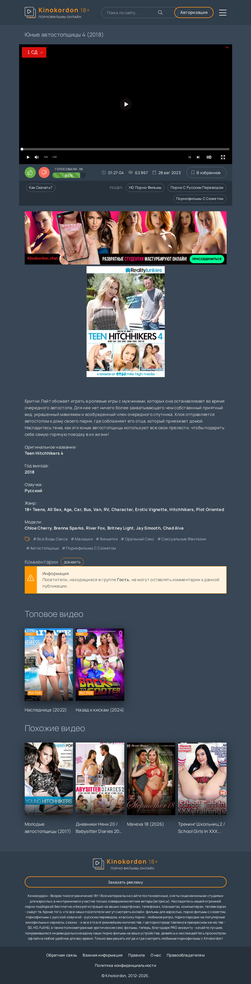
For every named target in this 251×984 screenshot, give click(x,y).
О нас (156, 955)
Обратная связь (61, 955)
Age (68, 509)
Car (77, 509)
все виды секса (52, 538)
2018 (30, 472)
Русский (33, 491)
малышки (84, 538)
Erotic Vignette (151, 509)
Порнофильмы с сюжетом (199, 198)
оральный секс (139, 538)
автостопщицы (44, 548)
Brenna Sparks (69, 528)
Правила (136, 955)
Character (122, 509)
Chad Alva (173, 528)
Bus (87, 509)
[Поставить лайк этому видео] (30, 172)
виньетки (109, 538)
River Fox (95, 528)
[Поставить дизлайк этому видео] (44, 172)
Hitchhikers (181, 509)
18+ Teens (35, 509)
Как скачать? (41, 187)
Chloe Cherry (38, 528)
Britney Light (120, 528)
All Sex (54, 509)
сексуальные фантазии (183, 538)
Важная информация (103, 955)
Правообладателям (186, 955)
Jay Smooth (148, 528)
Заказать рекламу (125, 882)
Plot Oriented (210, 509)
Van (97, 509)
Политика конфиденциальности (125, 965)
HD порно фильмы (145, 187)
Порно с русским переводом (197, 187)
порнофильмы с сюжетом (91, 548)
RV (106, 509)
